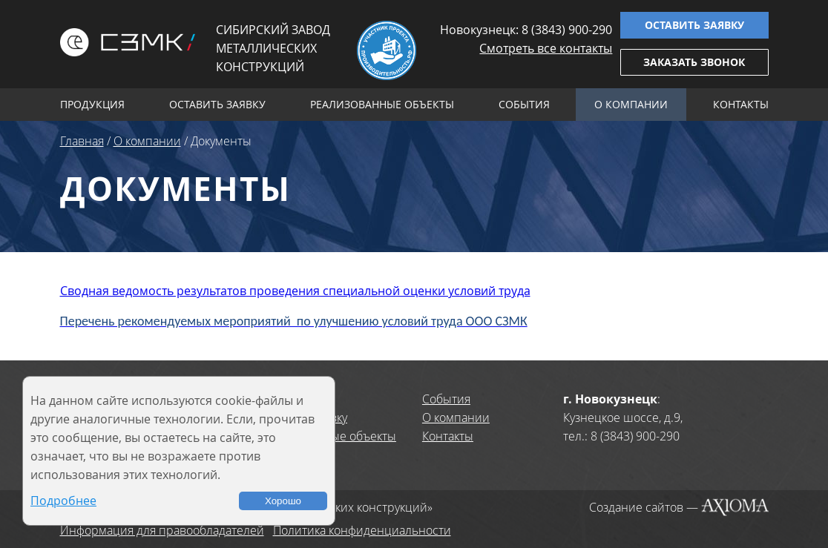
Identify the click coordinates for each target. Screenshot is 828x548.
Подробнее (63, 500)
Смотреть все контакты (545, 48)
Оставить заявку (694, 25)
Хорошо (283, 500)
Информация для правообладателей (162, 530)
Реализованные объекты (382, 104)
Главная (82, 141)
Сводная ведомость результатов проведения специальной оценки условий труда (295, 291)
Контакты (741, 104)
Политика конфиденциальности (362, 530)
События (524, 104)
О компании (631, 104)
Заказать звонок (694, 62)
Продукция (92, 104)
